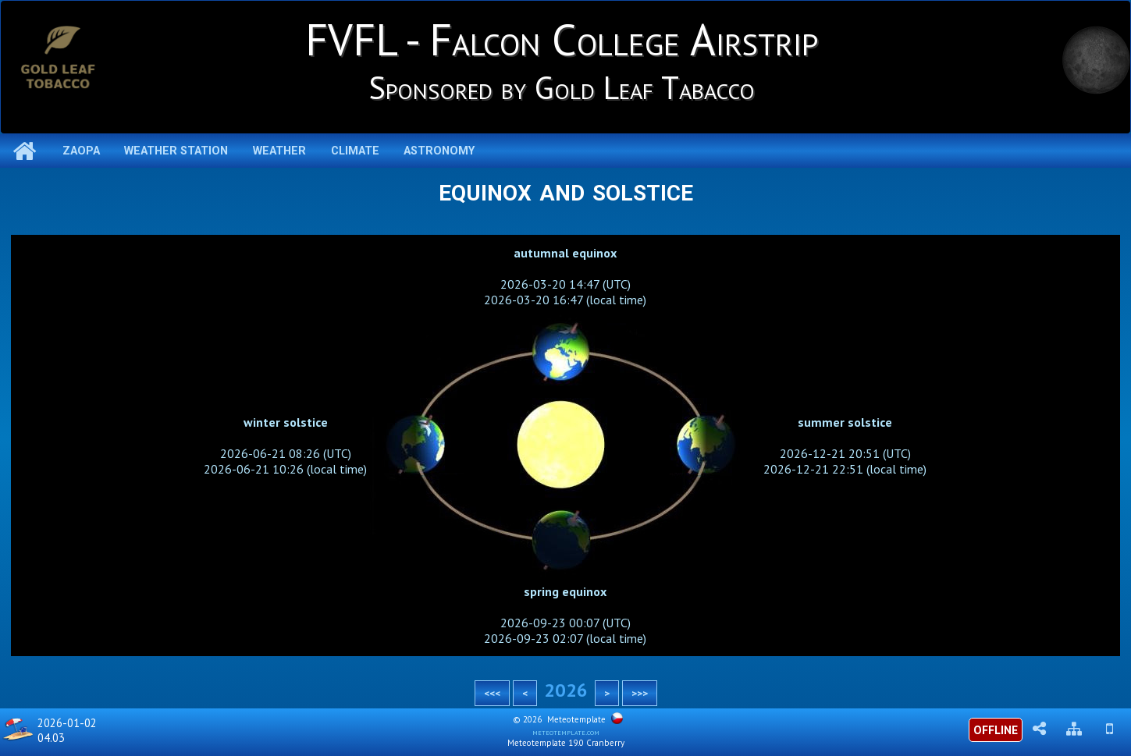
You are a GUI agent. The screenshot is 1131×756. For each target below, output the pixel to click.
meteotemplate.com (565, 731)
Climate (355, 151)
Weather (279, 151)
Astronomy (439, 151)
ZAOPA (81, 151)
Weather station (176, 151)
